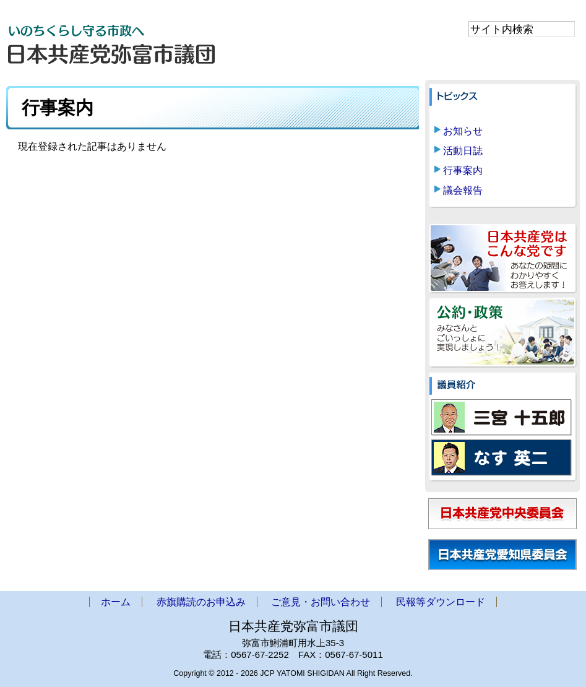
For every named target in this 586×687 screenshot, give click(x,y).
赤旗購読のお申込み (201, 602)
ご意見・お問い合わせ (320, 602)
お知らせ (463, 131)
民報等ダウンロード (440, 602)
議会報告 (463, 190)
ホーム (116, 602)
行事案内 (463, 170)
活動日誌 (463, 150)
